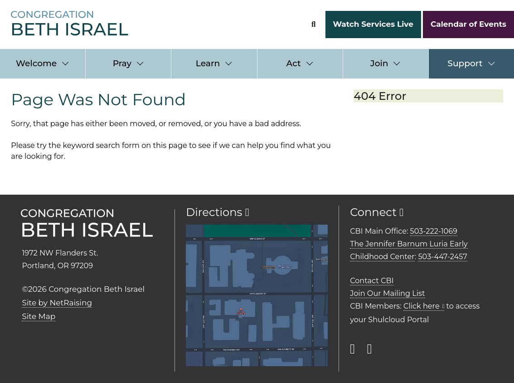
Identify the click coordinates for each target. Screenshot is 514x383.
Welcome (36, 63)
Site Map (38, 316)
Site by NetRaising (57, 302)
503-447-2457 (442, 256)
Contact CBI (371, 280)
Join (379, 63)
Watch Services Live (373, 24)
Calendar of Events (468, 24)
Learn (208, 63)
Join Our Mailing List (387, 293)
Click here (421, 305)
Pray (122, 63)
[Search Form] (313, 24)
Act (293, 63)
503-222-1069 (433, 231)
